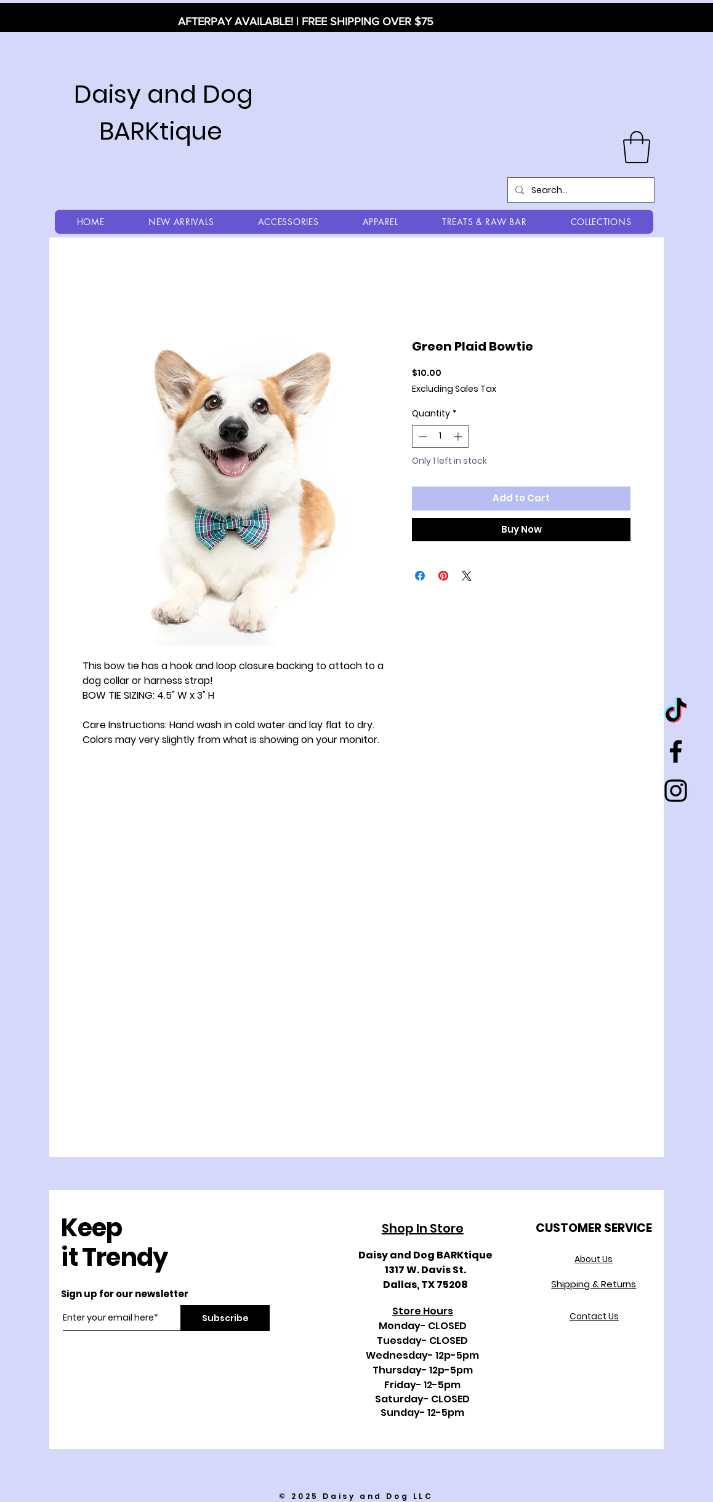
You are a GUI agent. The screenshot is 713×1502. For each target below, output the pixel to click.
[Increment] (459, 436)
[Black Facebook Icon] (676, 751)
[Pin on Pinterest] (443, 575)
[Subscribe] (225, 1318)
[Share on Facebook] (420, 575)
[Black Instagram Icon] (676, 791)
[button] (636, 147)
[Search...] (579, 190)
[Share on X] (466, 575)
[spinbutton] (440, 436)
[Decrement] (421, 436)
